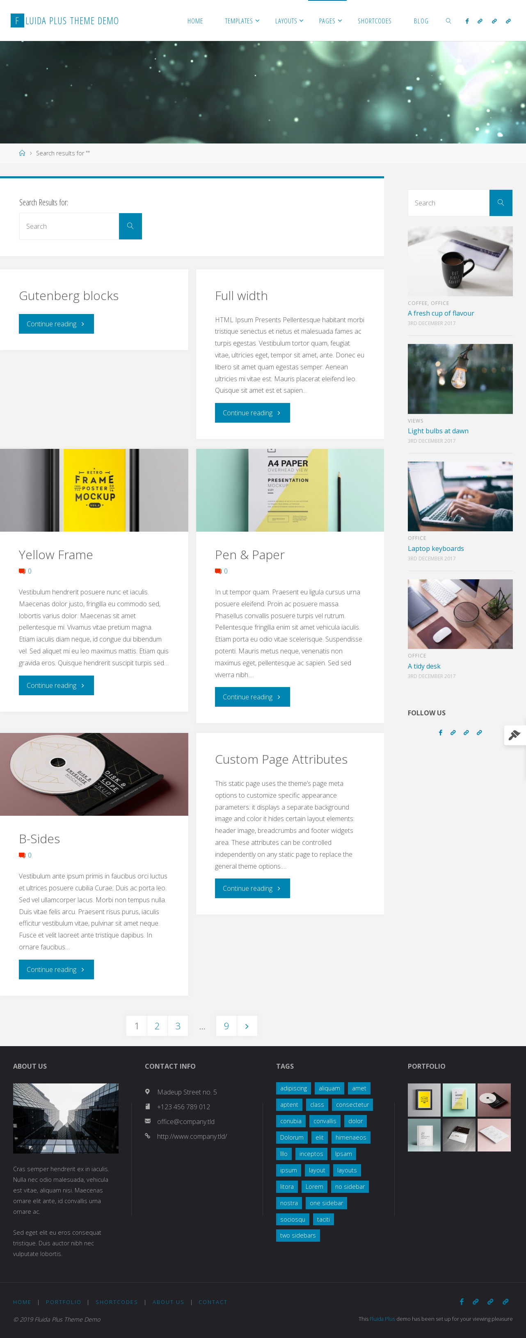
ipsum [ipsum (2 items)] (288, 1170)
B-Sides (39, 838)
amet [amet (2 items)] (359, 1088)
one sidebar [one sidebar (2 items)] (326, 1203)
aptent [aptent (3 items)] (289, 1104)
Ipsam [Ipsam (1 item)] (343, 1154)
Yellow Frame (56, 554)
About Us (169, 1302)
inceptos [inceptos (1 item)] (311, 1154)
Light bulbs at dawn (438, 430)
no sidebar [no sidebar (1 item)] (350, 1186)
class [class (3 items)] (317, 1104)
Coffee (418, 303)
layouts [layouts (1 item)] (347, 1170)
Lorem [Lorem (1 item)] (314, 1186)
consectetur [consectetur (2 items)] (352, 1104)
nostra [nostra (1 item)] (289, 1203)
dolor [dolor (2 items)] (355, 1121)
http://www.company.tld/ (192, 1136)
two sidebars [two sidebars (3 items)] (298, 1235)
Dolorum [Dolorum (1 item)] (292, 1137)
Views (415, 420)
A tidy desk (424, 666)
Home (22, 1302)
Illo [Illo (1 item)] (284, 1154)
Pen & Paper (250, 554)
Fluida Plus (383, 1318)
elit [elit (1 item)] (320, 1137)
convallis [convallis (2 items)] (324, 1121)
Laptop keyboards (436, 548)
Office (440, 303)
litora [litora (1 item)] (287, 1186)
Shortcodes (117, 1302)
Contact (213, 1302)
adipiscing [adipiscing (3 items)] (293, 1088)
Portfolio (64, 1302)
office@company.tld (186, 1121)
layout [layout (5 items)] (317, 1170)
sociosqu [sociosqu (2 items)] (292, 1219)
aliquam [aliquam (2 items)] (329, 1088)
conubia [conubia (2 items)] (291, 1121)
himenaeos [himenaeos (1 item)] (351, 1137)
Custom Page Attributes (281, 759)
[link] (449, 20)
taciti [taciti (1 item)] (323, 1219)
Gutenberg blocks (69, 295)
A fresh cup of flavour (441, 313)
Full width (241, 295)
